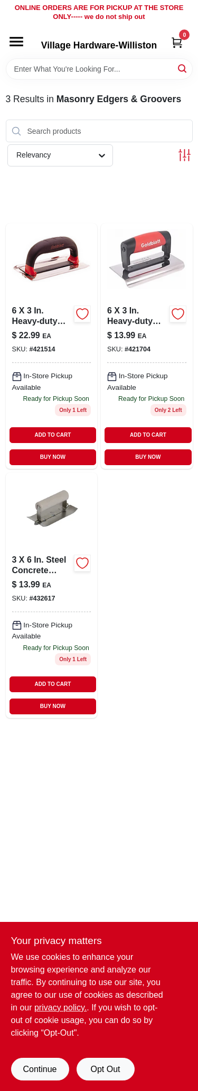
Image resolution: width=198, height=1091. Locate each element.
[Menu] (16, 41)
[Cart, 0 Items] (177, 42)
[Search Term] (99, 69)
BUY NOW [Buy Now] (52, 457)
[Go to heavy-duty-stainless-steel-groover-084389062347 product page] (52, 346)
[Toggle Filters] (184, 155)
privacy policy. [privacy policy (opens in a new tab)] (60, 1007)
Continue (39, 1069)
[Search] (183, 68)
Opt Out (105, 1069)
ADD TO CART (53, 435)
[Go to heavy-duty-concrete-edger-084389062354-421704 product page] (147, 346)
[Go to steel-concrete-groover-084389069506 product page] (52, 595)
